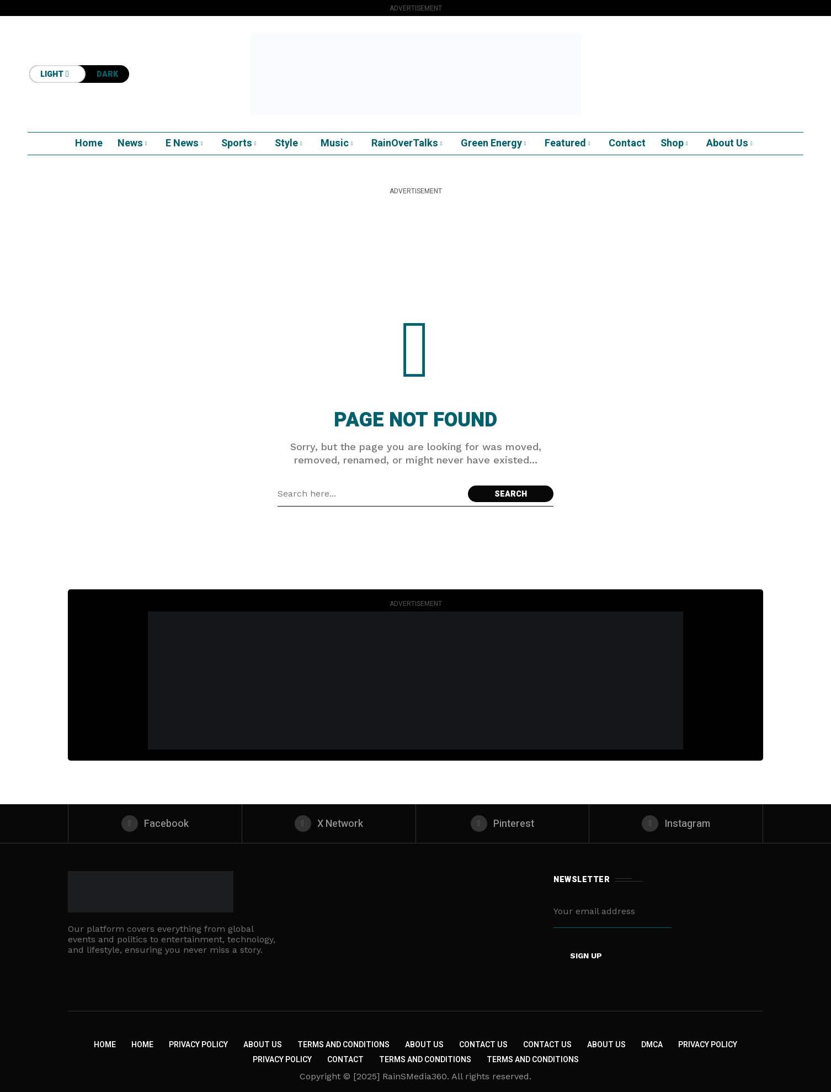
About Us (262, 1045)
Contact (345, 1059)
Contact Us (483, 1045)
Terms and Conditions (343, 1045)
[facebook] (155, 823)
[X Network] (328, 823)
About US (606, 1045)
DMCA (652, 1045)
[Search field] (370, 494)
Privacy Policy (198, 1045)
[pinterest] (502, 823)
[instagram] (676, 823)
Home (105, 1045)
